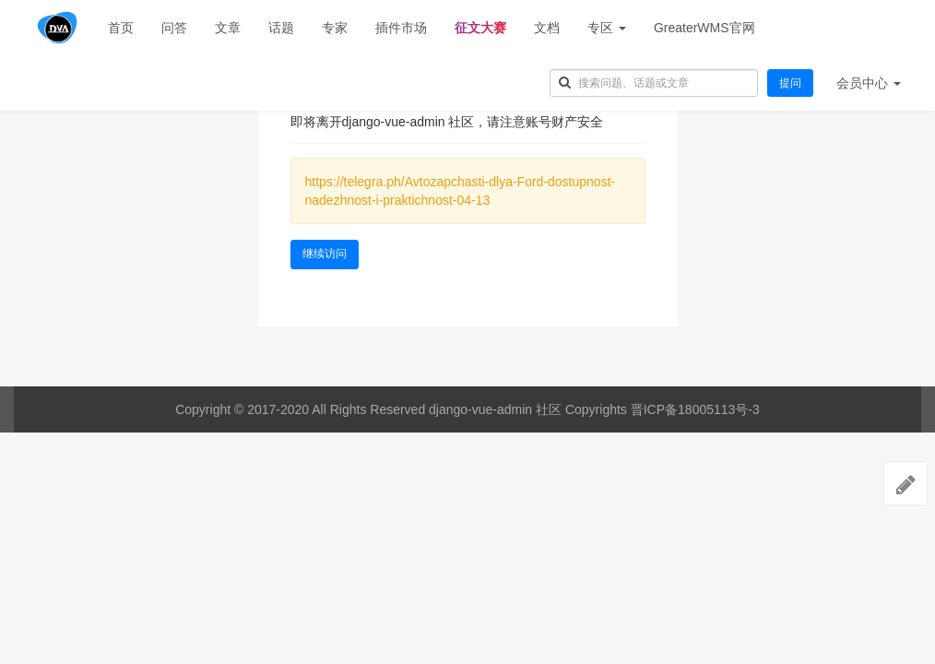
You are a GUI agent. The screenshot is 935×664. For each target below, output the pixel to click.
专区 (606, 27)
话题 (281, 27)
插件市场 (401, 27)
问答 (174, 27)
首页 (121, 27)
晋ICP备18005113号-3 (695, 409)
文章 (228, 27)
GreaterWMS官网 (704, 27)
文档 (547, 27)
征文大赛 (480, 27)
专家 (335, 27)
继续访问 (324, 253)
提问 (790, 83)
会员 (868, 83)
